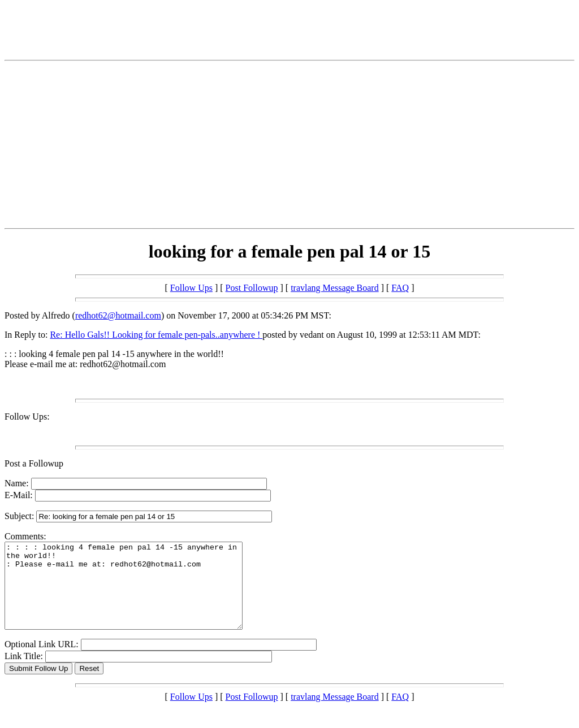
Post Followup (252, 288)
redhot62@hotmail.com (118, 315)
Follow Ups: (27, 416)
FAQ (400, 288)
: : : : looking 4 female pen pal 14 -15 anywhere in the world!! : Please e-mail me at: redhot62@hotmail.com (138, 594)
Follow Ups (191, 288)
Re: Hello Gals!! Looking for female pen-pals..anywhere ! (156, 334)
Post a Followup (34, 463)
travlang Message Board (335, 288)
